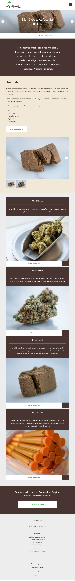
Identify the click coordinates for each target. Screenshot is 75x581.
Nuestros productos (29, 36)
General (36, 521)
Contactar (37, 533)
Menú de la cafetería (36, 527)
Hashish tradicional (46, 36)
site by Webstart (37, 568)
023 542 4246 (37, 549)
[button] (2, 21)
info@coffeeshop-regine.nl (37, 552)
